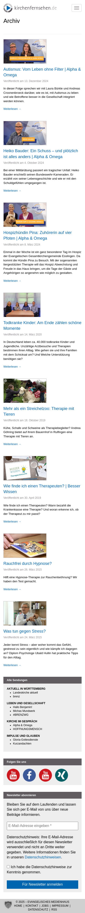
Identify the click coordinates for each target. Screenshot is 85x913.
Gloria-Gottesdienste (25, 739)
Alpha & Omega (22, 725)
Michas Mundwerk (24, 711)
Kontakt (32, 905)
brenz (16, 696)
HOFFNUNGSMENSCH (27, 729)
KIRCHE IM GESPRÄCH (22, 721)
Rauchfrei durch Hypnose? (27, 563)
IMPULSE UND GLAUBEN (23, 735)
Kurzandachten (22, 743)
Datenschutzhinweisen (43, 857)
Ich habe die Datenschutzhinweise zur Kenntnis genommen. (39, 869)
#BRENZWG (21, 714)
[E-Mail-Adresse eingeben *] (42, 826)
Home (18, 905)
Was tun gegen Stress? (24, 631)
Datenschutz (38, 909)
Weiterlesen (12, 109)
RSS (54, 909)
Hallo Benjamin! (22, 707)
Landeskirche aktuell (25, 692)
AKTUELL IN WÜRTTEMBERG (26, 688)
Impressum (60, 905)
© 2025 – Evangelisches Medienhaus (42, 901)
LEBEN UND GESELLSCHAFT (26, 703)
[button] (8, 905)
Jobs (45, 905)
